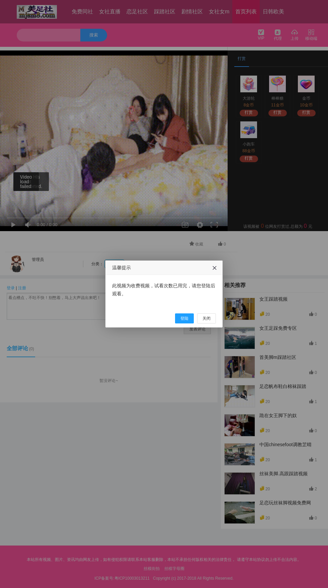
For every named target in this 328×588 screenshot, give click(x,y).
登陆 (184, 318)
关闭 (206, 318)
